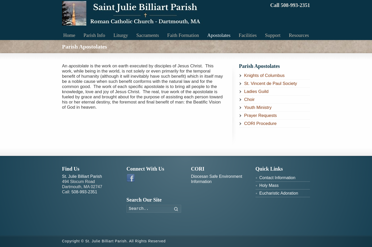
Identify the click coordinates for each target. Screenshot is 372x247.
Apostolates (218, 35)
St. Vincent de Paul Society (270, 83)
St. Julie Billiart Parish (82, 176)
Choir (249, 99)
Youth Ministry (258, 107)
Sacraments (147, 35)
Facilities (248, 35)
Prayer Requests (260, 115)
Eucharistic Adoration (278, 193)
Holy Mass (269, 185)
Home (69, 35)
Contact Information (277, 178)
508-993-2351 (84, 192)
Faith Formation (183, 35)
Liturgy (120, 35)
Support (273, 35)
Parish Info (94, 35)
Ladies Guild (256, 91)
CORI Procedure (260, 123)
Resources (299, 35)
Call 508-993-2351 (290, 5)
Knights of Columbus (264, 75)
